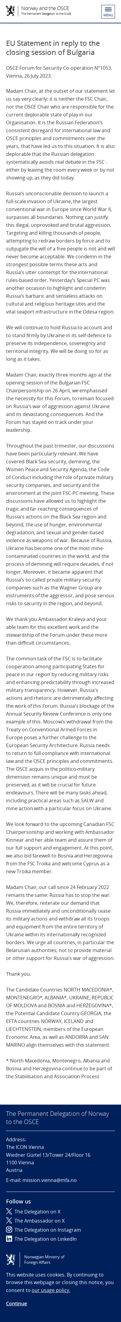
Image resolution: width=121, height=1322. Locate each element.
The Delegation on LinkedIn (41, 1239)
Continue (16, 1303)
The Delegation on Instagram (43, 1229)
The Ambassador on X (35, 1220)
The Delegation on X (33, 1211)
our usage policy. (51, 1290)
